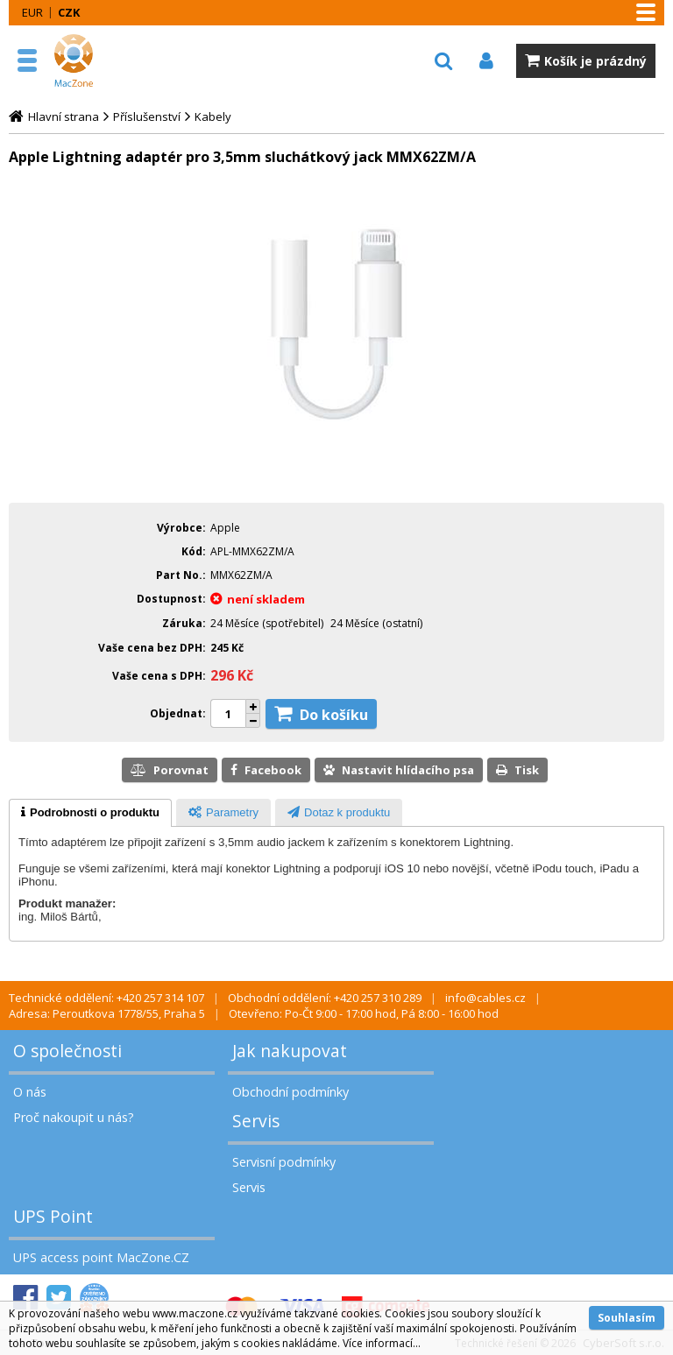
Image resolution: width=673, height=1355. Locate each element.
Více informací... (382, 1343)
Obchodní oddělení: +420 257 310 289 (325, 998)
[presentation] (90, 813)
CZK (69, 12)
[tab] (90, 813)
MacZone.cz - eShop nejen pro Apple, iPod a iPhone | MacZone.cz (92, 60)
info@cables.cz (485, 998)
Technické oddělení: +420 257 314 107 (106, 998)
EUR (32, 12)
